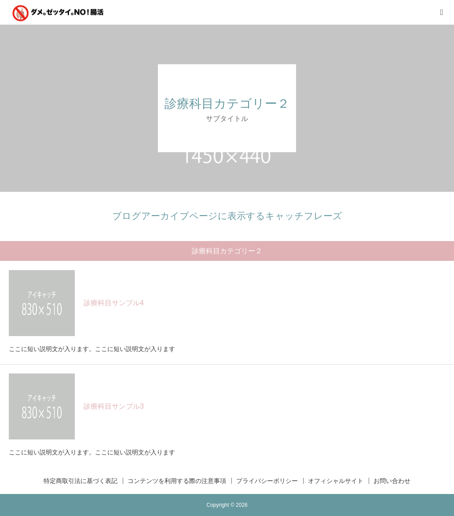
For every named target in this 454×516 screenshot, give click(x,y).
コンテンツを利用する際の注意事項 (177, 481)
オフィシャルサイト (335, 481)
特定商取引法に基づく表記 (80, 481)
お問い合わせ (391, 481)
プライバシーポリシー (267, 481)
